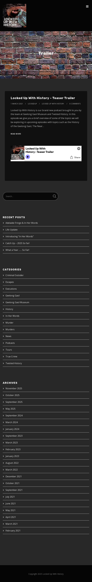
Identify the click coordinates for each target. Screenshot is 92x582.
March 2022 (12, 469)
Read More (16, 134)
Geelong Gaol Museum (17, 302)
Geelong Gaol (12, 295)
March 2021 (12, 523)
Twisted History (14, 363)
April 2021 (11, 517)
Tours (9, 349)
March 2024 (12, 422)
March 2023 (12, 442)
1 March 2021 (17, 104)
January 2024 (12, 429)
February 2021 (13, 530)
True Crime (11, 356)
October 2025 (12, 395)
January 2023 (12, 456)
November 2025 (14, 388)
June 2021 (11, 503)
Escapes (10, 282)
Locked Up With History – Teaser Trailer (43, 98)
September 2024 (14, 415)
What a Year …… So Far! (17, 249)
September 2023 (14, 435)
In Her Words (12, 315)
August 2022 (12, 462)
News (8, 336)
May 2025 (10, 408)
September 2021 (14, 489)
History (9, 309)
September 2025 (14, 401)
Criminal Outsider (15, 275)
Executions (11, 288)
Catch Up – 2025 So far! (17, 243)
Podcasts (10, 342)
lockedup (32, 104)
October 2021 (12, 483)
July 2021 (10, 496)
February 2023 (13, 449)
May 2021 (10, 510)
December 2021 (14, 476)
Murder (9, 322)
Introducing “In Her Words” (20, 236)
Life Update (12, 229)
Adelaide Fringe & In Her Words (22, 222)
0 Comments (75, 104)
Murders (10, 329)
